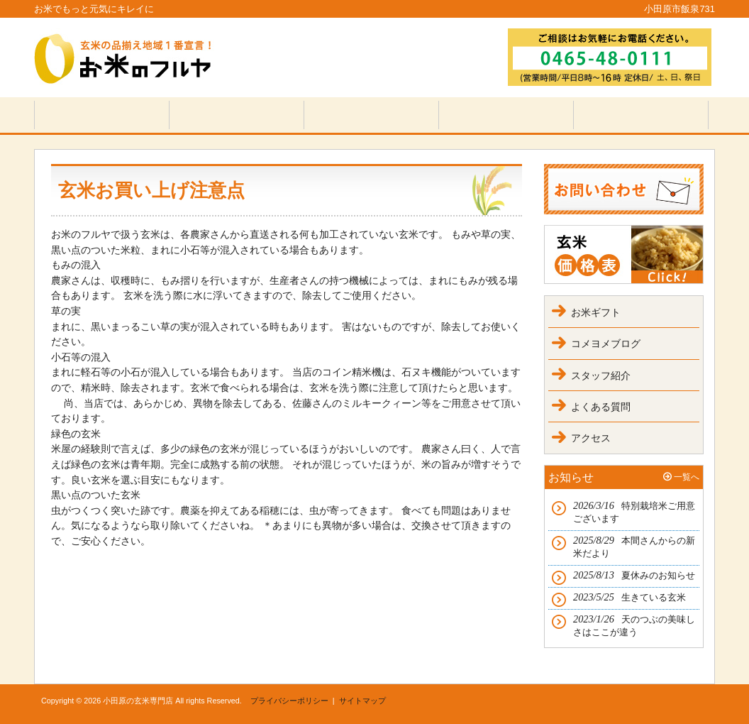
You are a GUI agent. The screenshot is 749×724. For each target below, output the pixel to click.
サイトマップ (362, 700)
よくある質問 (601, 406)
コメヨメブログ (605, 343)
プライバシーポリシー (289, 700)
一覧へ (686, 477)
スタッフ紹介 (601, 375)
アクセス (591, 438)
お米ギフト (596, 312)
